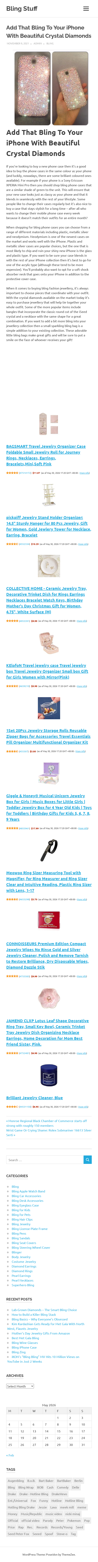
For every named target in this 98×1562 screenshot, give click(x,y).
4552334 (24, 543)
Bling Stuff (21, 8)
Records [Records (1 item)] (42, 1527)
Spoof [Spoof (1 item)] (49, 1534)
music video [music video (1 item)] (53, 1514)
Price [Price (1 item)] (11, 1527)
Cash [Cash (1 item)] (50, 1487)
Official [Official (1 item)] (13, 1520)
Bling (50, 43)
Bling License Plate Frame (30, 1229)
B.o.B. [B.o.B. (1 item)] (31, 1480)
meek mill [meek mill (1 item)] (67, 1507)
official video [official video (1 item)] (30, 1520)
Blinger (17, 1252)
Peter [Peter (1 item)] (60, 1520)
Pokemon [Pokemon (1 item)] (74, 1520)
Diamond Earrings (24, 1266)
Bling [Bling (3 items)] (11, 1487)
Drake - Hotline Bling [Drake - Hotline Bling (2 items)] (34, 1494)
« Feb (10, 1455)
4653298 (24, 899)
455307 (24, 751)
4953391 (24, 620)
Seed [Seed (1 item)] (79, 1527)
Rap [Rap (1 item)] (21, 1527)
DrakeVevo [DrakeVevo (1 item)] (59, 1494)
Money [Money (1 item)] (12, 1514)
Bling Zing (19, 1352)
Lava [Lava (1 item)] (53, 1507)
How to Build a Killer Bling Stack (34, 1314)
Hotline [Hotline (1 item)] (57, 1500)
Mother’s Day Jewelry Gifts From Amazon (41, 1333)
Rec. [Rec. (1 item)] (30, 1527)
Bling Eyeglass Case (25, 1205)
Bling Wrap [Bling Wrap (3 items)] (26, 1487)
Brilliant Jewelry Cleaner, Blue (34, 1097)
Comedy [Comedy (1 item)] (63, 1487)
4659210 (24, 686)
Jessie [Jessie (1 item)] (42, 1507)
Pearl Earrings (21, 1275)
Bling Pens (19, 1233)
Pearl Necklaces (22, 1280)
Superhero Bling (23, 1285)
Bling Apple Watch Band (28, 1191)
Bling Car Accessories (26, 1196)
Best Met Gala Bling (25, 1338)
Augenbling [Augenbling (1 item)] (16, 1480)
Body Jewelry (21, 1257)
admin (38, 43)
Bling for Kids (21, 1210)
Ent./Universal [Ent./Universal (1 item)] (17, 1500)
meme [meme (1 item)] (81, 1507)
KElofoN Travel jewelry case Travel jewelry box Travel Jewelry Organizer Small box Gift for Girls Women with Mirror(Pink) (47, 671)
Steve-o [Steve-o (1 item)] (62, 1534)
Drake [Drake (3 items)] (12, 1494)
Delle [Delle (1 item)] (75, 1487)
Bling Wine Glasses (25, 1342)
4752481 (24, 1053)
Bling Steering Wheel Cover (31, 1247)
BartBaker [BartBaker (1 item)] (64, 1480)
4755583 (24, 976)
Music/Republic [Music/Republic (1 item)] (31, 1514)
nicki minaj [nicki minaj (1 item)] (72, 1514)
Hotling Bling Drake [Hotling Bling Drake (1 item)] (21, 1507)
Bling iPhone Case (24, 1347)
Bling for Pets (21, 1214)
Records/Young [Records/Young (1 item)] (61, 1527)
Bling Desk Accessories (27, 1200)
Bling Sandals (21, 1238)
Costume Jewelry (24, 1261)
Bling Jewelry (21, 1224)
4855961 (24, 828)
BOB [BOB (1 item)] (40, 1487)
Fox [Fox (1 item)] (33, 1500)
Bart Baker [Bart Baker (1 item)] (46, 1480)
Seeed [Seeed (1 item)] (37, 1534)
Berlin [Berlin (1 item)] (78, 1480)
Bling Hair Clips (22, 1219)
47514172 (25, 472)
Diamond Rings (22, 1271)
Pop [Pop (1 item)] (87, 1520)
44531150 (25, 1106)
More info (84, 472)
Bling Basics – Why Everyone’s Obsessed (40, 1319)
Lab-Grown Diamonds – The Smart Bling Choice (44, 1310)
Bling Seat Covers (24, 1243)
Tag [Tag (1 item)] (73, 1534)
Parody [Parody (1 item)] (48, 1520)
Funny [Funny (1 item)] (43, 1500)
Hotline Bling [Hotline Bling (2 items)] (74, 1500)
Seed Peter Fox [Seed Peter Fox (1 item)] (18, 1534)
